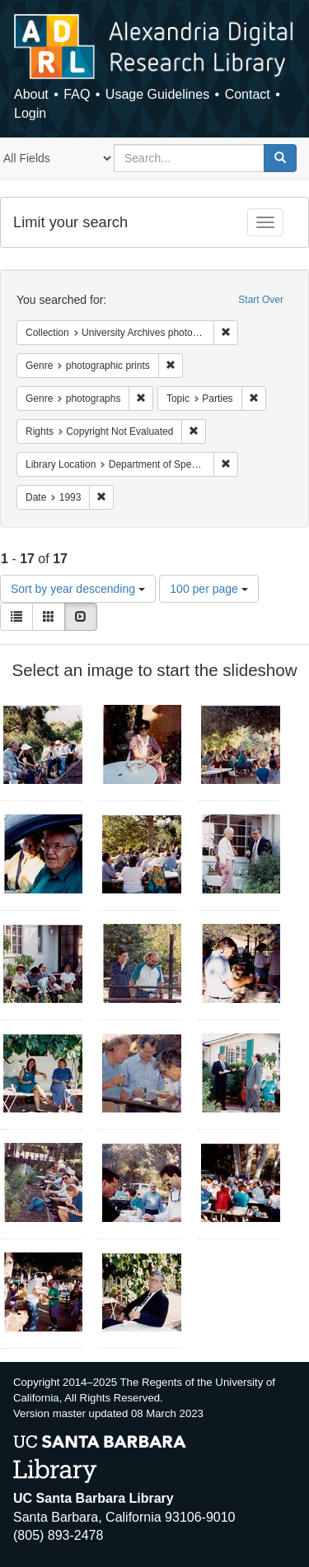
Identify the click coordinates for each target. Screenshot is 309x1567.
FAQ (76, 94)
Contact (247, 94)
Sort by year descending (78, 588)
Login (30, 113)
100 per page (208, 588)
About (31, 94)
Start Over (260, 299)
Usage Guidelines (157, 94)
